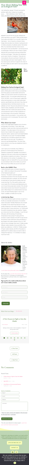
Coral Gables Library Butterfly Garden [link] (10, 270)
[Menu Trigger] (24, 3)
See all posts (19, 311)
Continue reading (14, 333)
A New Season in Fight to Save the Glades (14, 320)
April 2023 (6, 381)
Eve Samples (5, 324)
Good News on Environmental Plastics (12, 384)
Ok (14, 462)
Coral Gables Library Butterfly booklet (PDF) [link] (18, 273)
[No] (27, 459)
